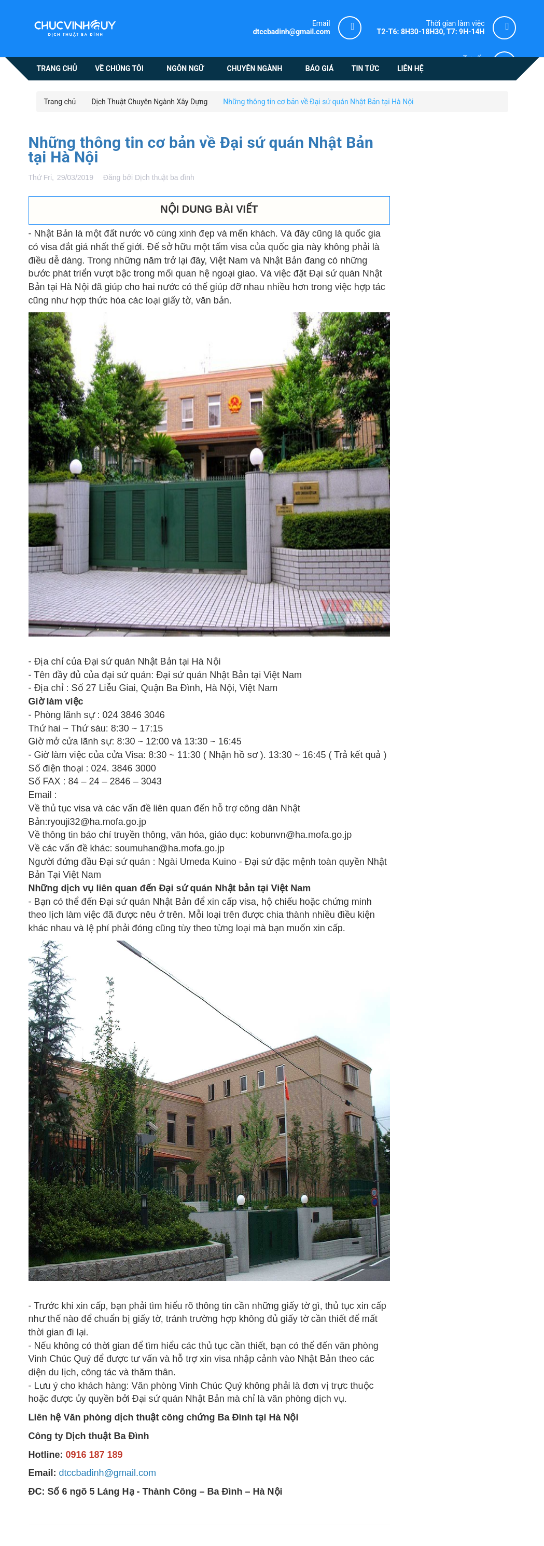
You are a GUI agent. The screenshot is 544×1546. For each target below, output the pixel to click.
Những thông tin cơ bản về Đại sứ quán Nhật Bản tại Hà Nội (201, 149)
